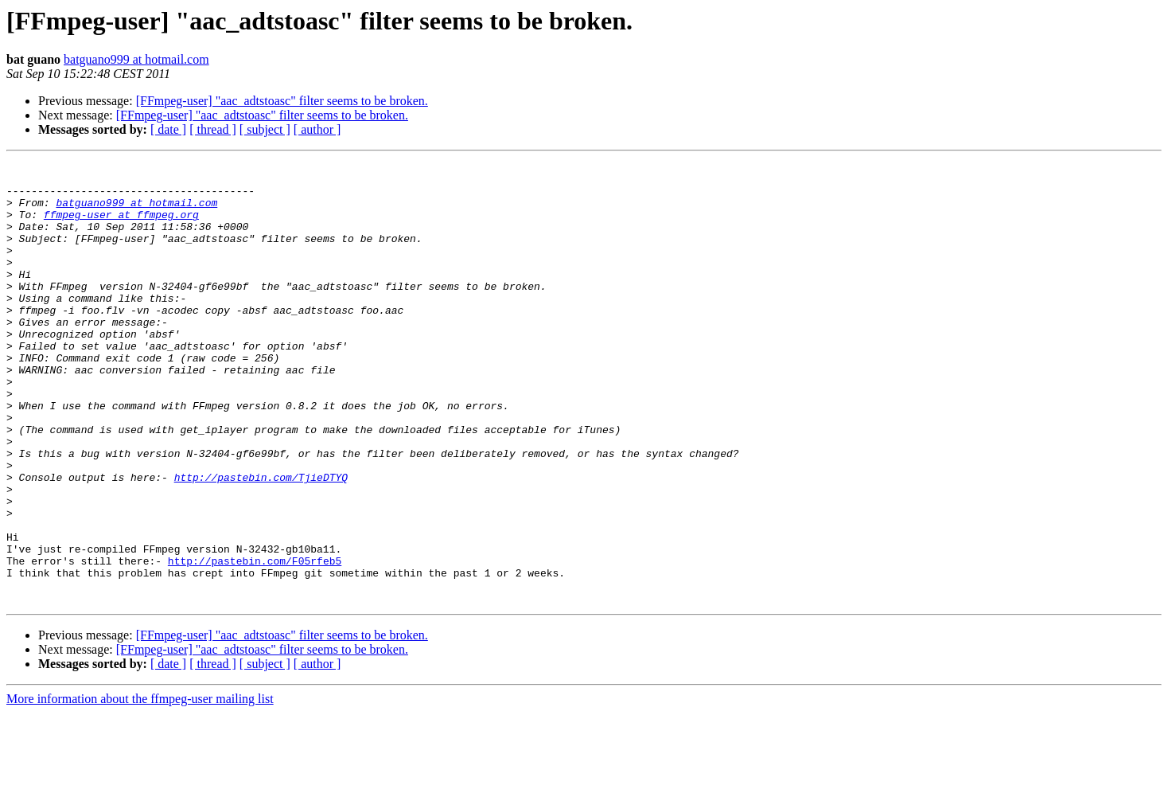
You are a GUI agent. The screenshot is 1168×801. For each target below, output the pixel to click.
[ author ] (317, 129)
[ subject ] (264, 129)
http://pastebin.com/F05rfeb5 (254, 642)
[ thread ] (212, 129)
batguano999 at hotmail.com (136, 59)
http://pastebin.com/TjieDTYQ (261, 541)
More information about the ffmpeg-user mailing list (140, 787)
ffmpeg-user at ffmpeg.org (121, 226)
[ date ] (168, 129)
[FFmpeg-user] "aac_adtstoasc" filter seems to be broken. (282, 100)
